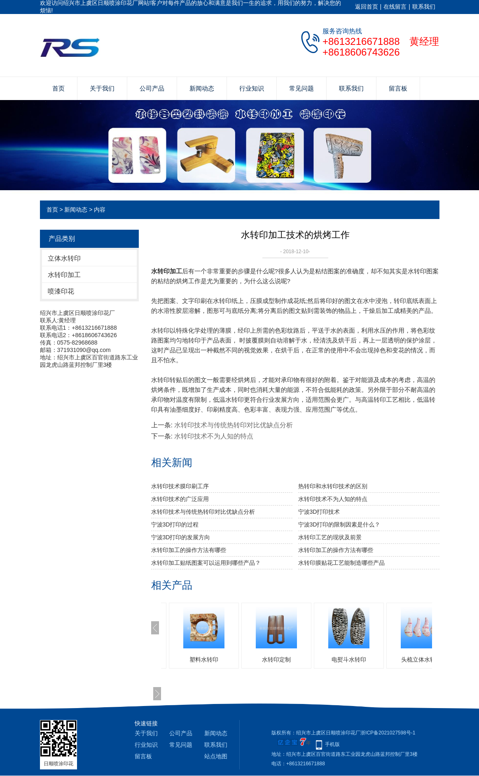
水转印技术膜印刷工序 (180, 486)
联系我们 (423, 6)
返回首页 (366, 6)
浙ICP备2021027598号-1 (387, 733)
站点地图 (215, 756)
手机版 (332, 744)
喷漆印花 (61, 291)
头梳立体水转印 (421, 659)
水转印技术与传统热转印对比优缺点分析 (233, 425)
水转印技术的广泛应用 (180, 499)
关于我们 (102, 88)
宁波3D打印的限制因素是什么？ (339, 524)
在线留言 (395, 6)
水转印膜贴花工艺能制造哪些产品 (341, 562)
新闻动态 (201, 88)
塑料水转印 (203, 659)
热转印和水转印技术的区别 (332, 486)
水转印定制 (276, 659)
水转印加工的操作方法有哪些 (188, 550)
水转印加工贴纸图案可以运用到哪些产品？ (206, 562)
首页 (58, 88)
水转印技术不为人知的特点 (213, 436)
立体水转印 (64, 258)
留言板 (398, 88)
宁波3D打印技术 (319, 511)
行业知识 (251, 88)
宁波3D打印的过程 (175, 524)
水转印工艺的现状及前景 (330, 537)
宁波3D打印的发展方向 (180, 537)
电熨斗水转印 (349, 659)
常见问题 (301, 88)
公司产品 (152, 88)
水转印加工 (64, 274)
